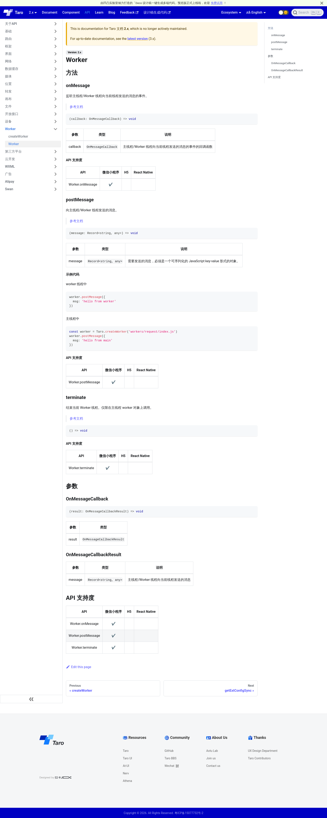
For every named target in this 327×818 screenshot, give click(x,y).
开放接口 (11, 114)
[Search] (307, 12)
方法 (270, 28)
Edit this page (78, 667)
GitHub (169, 750)
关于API (11, 24)
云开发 (10, 159)
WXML (10, 166)
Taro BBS (170, 758)
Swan (9, 189)
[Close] (322, 3)
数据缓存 (11, 69)
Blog (111, 12)
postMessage (279, 42)
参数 (270, 56)
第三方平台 (13, 151)
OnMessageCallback (283, 63)
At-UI (126, 765)
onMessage (278, 35)
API (87, 12)
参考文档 (76, 107)
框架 (8, 46)
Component (71, 12)
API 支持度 (274, 77)
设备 (8, 121)
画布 (8, 99)
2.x (31, 12)
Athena (127, 781)
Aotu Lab (212, 750)
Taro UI (127, 758)
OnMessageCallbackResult (287, 70)
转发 (8, 91)
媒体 (8, 76)
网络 (8, 61)
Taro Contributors (259, 758)
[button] (283, 12)
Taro (126, 750)
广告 (8, 174)
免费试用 (217, 3)
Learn (99, 12)
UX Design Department (262, 750)
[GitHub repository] (273, 12)
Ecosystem (229, 12)
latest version (137, 39)
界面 (8, 54)
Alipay (9, 182)
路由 (8, 39)
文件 (8, 106)
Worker (10, 129)
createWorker (18, 136)
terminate (277, 49)
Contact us (213, 765)
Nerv (126, 773)
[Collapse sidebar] (31, 699)
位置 (8, 84)
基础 (8, 31)
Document (49, 12)
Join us (211, 758)
